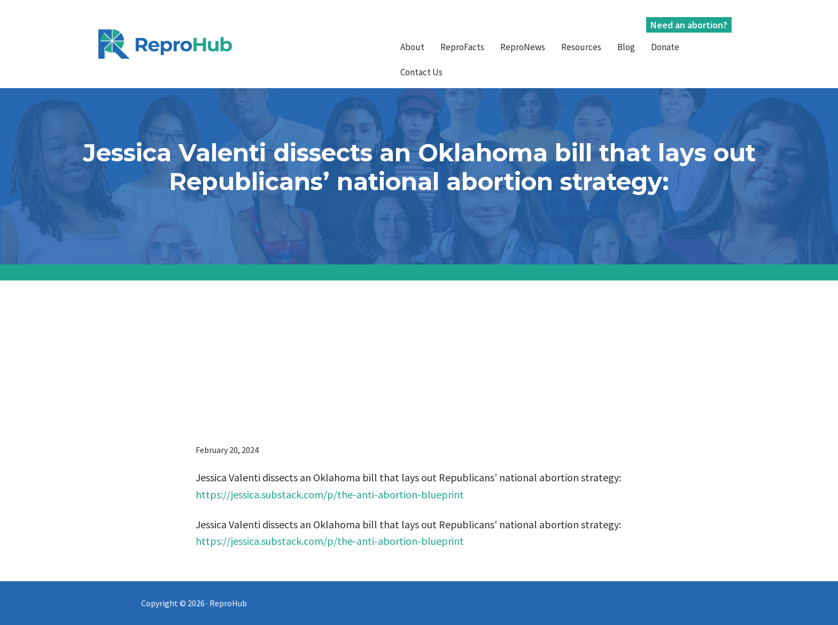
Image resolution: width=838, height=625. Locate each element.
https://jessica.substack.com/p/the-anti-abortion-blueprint (330, 494)
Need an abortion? (688, 25)
